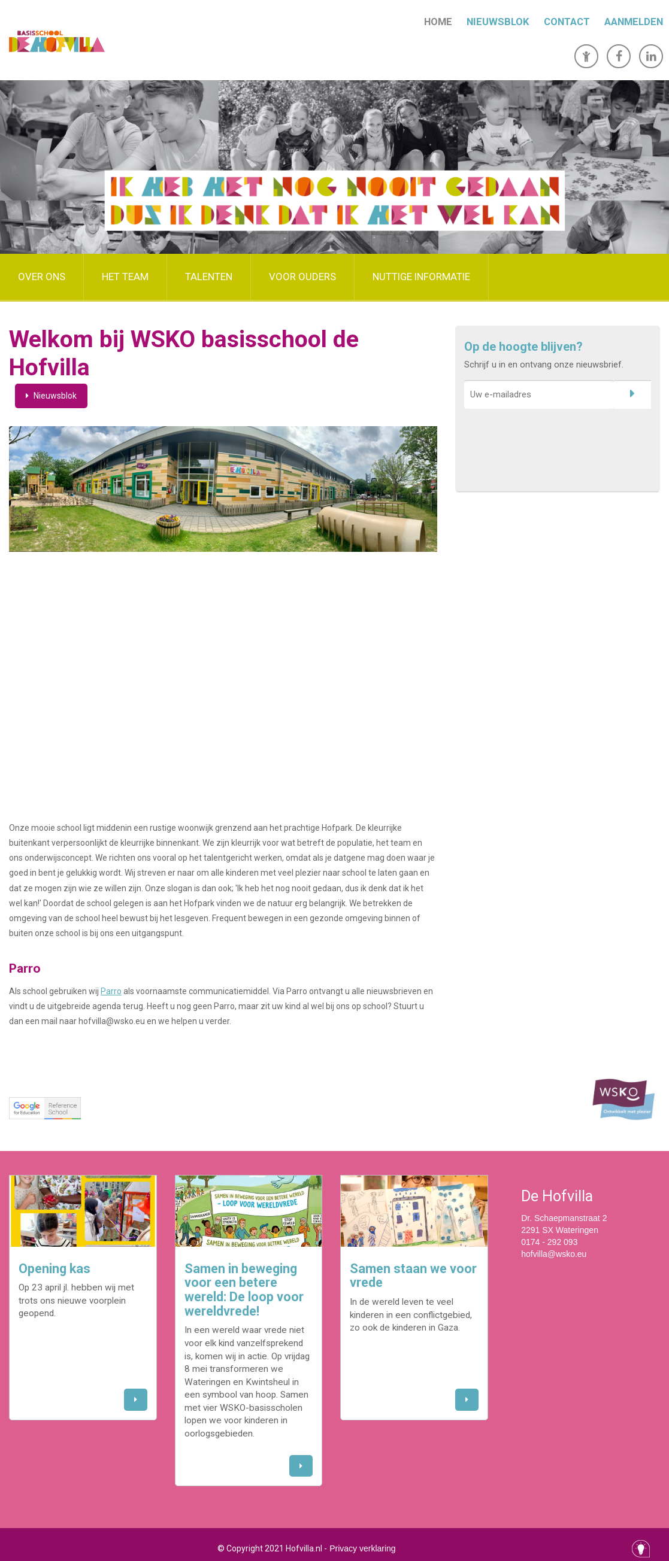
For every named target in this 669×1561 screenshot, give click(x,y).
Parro (111, 991)
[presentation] (555, 438)
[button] (135, 1400)
